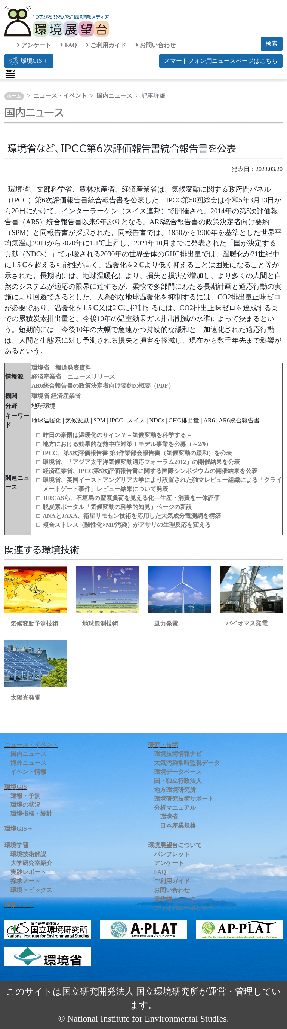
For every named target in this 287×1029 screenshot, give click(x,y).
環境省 (41, 396)
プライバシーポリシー (184, 908)
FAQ (68, 45)
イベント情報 (28, 772)
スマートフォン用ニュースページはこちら (221, 61)
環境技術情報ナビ (178, 754)
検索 (272, 43)
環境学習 (16, 845)
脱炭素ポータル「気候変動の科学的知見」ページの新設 (117, 507)
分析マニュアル (175, 807)
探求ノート (25, 881)
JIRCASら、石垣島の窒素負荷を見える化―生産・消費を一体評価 (131, 498)
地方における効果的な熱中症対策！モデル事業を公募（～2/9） (127, 444)
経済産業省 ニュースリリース (73, 376)
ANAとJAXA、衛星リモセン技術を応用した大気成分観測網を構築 (132, 516)
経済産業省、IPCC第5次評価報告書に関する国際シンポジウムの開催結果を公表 (150, 471)
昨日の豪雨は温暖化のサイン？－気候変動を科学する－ (117, 435)
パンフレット (172, 854)
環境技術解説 (28, 854)
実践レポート (28, 872)
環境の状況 (25, 804)
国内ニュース (114, 95)
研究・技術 (163, 745)
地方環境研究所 (175, 790)
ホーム (14, 96)
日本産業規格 (178, 825)
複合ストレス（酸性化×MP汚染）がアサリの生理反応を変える (127, 525)
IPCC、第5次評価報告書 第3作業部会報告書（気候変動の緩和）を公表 (137, 453)
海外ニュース (28, 763)
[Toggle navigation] (10, 73)
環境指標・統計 (31, 813)
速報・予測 (25, 796)
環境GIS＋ (28, 61)
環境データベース (178, 772)
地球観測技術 (100, 623)
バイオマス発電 (247, 623)
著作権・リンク (175, 899)
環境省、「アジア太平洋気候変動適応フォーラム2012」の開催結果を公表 (141, 462)
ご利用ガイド (106, 45)
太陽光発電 (25, 697)
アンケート (34, 45)
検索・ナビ (19, 905)
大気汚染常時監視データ (187, 763)
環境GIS (15, 787)
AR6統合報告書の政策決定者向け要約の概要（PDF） (102, 385)
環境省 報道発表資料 (61, 367)
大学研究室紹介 (31, 863)
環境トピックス (31, 890)
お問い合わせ (155, 45)
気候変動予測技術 (34, 623)
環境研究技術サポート (184, 799)
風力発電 (166, 623)
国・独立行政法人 (178, 781)
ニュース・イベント (60, 95)
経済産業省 (66, 396)
